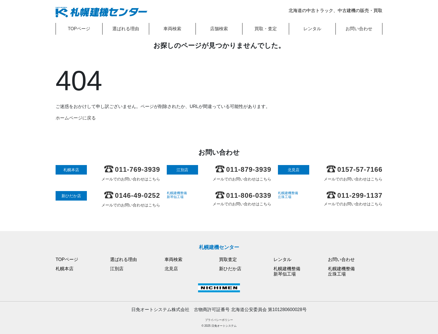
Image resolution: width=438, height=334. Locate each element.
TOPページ (79, 28)
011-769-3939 (132, 169)
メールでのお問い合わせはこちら (130, 179)
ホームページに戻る (76, 118)
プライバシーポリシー (219, 319)
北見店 (171, 268)
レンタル (312, 28)
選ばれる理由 (125, 28)
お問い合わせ (359, 28)
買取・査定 (265, 28)
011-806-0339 (243, 195)
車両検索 (172, 28)
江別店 (116, 268)
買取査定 (228, 259)
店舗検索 (219, 28)
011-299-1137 (354, 195)
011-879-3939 (243, 169)
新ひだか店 (230, 268)
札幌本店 (64, 268)
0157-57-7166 (354, 169)
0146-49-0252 (132, 195)
